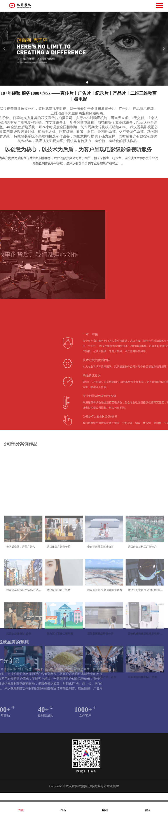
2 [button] (87, 86)
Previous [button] (4, 52)
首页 (21, 807)
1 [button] (81, 86)
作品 (63, 807)
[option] (84, 52)
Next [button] (163, 52)
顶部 (147, 807)
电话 (105, 807)
